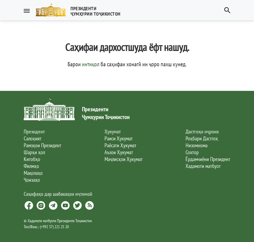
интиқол (90, 64)
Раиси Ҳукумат (118, 138)
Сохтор (192, 152)
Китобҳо (32, 159)
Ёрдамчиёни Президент (208, 159)
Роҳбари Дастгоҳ (202, 138)
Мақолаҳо (33, 172)
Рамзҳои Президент (42, 145)
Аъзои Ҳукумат (118, 152)
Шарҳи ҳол (34, 152)
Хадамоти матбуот (203, 166)
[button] (80, 10)
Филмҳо (31, 166)
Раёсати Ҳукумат (120, 145)
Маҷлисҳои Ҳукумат (123, 159)
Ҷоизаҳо (32, 179)
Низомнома (196, 145)
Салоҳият (32, 138)
